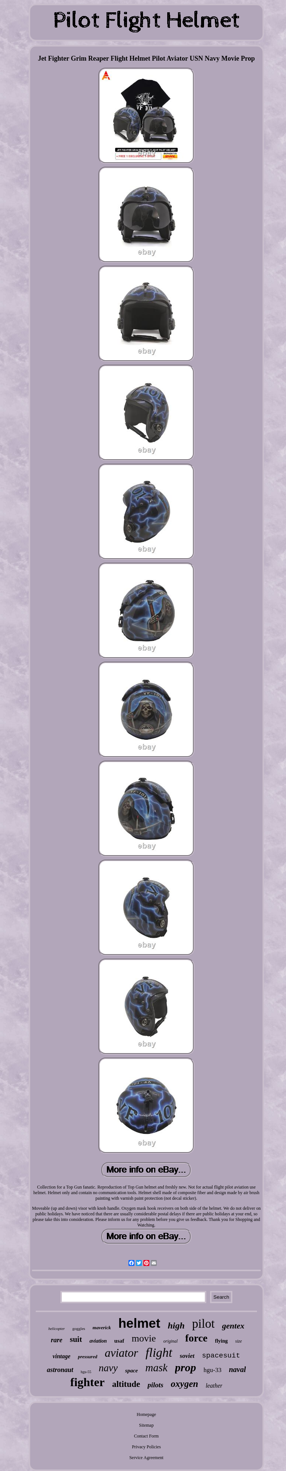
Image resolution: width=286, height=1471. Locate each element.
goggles (78, 1328)
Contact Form (146, 1436)
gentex (233, 1325)
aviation (98, 1341)
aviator (121, 1352)
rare (56, 1340)
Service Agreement (146, 1457)
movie (144, 1338)
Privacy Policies (146, 1446)
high (176, 1325)
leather (214, 1385)
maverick (102, 1327)
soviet (187, 1355)
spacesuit (221, 1356)
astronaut (60, 1370)
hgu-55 (86, 1372)
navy (108, 1368)
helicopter (56, 1328)
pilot (203, 1323)
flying (221, 1341)
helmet (139, 1323)
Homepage (146, 1414)
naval (237, 1369)
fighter (87, 1382)
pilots (155, 1385)
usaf (119, 1341)
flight (159, 1352)
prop (185, 1367)
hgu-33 (213, 1370)
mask (156, 1368)
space (131, 1371)
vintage (61, 1356)
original (170, 1341)
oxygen (184, 1384)
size (238, 1341)
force (196, 1338)
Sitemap (146, 1425)
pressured (87, 1356)
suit (76, 1339)
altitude (126, 1384)
